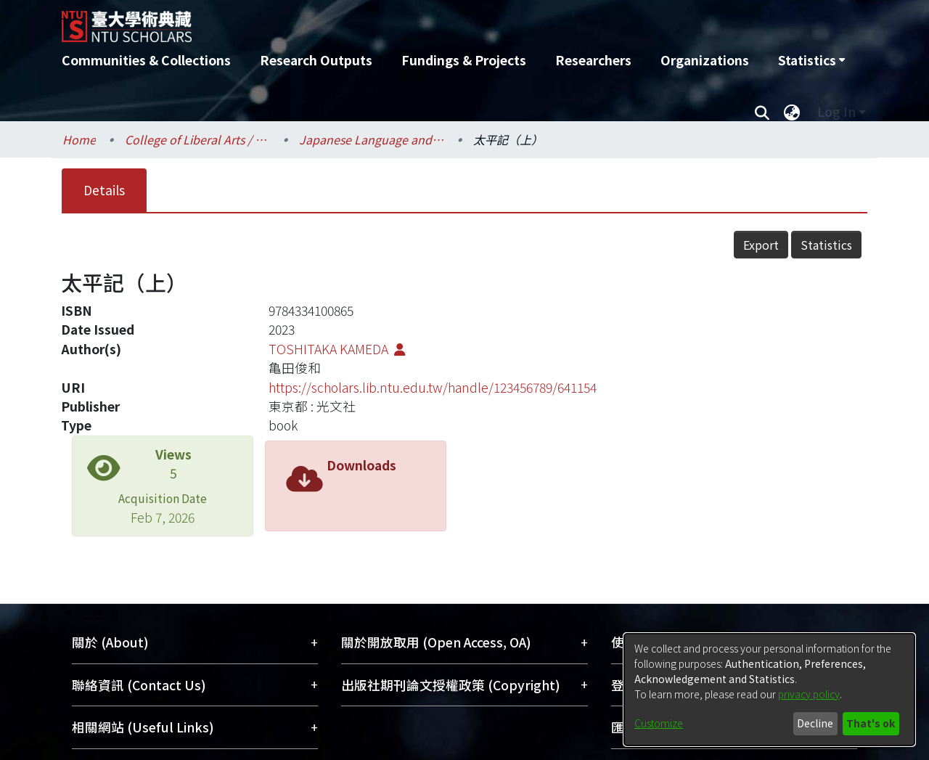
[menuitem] (811, 60)
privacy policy (809, 694)
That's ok (870, 723)
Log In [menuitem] (836, 111)
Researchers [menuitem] (593, 60)
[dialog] (769, 689)
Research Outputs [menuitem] (316, 60)
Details (104, 190)
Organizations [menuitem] (704, 60)
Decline (815, 723)
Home (79, 139)
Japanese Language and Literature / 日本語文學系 (371, 139)
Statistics (826, 244)
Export (761, 244)
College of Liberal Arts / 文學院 (197, 139)
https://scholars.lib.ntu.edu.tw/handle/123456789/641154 (433, 387)
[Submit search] (762, 111)
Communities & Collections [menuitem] (146, 60)
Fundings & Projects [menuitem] (463, 60)
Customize (658, 723)
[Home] (386, 21)
